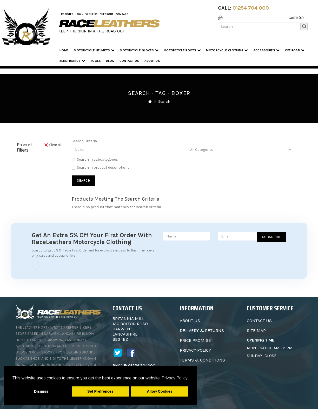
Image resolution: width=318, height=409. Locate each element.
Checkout (106, 14)
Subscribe (271, 237)
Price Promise (195, 340)
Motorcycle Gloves (139, 50)
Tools (95, 61)
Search (164, 101)
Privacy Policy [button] (175, 378)
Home (64, 50)
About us (152, 61)
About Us (190, 320)
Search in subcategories (95, 159)
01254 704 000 (251, 8)
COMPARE (121, 14)
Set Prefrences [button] (100, 391)
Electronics (72, 61)
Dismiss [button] (41, 391)
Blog (110, 61)
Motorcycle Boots (182, 50)
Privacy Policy (195, 350)
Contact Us (129, 61)
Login (79, 14)
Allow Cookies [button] (159, 391)
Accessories (266, 50)
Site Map (256, 330)
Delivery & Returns (202, 330)
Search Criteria (84, 141)
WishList (91, 14)
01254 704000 (141, 365)
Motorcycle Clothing (227, 50)
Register (67, 14)
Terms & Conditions (202, 360)
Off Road (295, 50)
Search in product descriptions (101, 167)
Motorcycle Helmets (94, 50)
